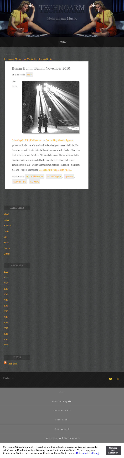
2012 (6, 328)
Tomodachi (62, 420)
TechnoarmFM (62, 410)
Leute (6, 231)
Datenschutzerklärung (87, 453)
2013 (6, 322)
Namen (7, 248)
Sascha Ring (19, 181)
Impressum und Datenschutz (62, 438)
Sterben (7, 225)
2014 (6, 317)
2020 (6, 283)
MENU (63, 41)
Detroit (7, 254)
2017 (6, 300)
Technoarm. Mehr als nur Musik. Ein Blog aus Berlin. (28, 59)
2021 (6, 277)
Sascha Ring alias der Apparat (59, 140)
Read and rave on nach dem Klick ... (55, 170)
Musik (29, 75)
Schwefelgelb (18, 140)
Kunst (6, 242)
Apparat (69, 176)
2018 (6, 294)
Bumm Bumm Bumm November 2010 (41, 68)
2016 (6, 306)
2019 (6, 289)
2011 (6, 334)
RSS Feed (12, 364)
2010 (6, 339)
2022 (6, 272)
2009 (6, 345)
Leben (6, 220)
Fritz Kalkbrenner (33, 140)
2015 (6, 311)
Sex (5, 237)
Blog (62, 392)
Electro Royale (62, 401)
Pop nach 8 (62, 429)
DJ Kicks (34, 181)
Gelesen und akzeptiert (113, 450)
